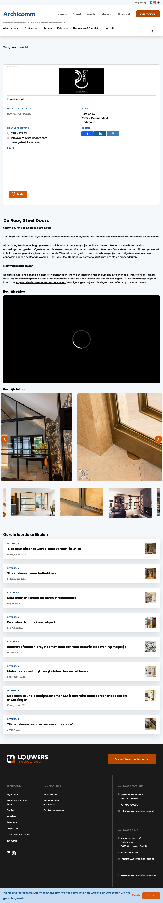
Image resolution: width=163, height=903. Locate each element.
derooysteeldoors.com (25, 142)
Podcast (77, 14)
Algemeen (9, 28)
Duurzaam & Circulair (86, 28)
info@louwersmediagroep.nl (137, 811)
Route (19, 194)
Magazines (62, 14)
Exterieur (62, 28)
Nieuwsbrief (124, 14)
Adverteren (106, 14)
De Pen (11, 810)
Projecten (31, 28)
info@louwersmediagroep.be (137, 858)
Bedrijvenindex (148, 14)
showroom (104, 274)
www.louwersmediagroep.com (138, 875)
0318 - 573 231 (19, 133)
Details (136, 895)
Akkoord (151, 895)
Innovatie (109, 28)
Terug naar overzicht (15, 47)
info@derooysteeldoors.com (29, 137)
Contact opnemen (54, 810)
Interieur (47, 28)
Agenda (91, 14)
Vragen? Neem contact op (130, 759)
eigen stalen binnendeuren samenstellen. (41, 282)
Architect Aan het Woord (17, 802)
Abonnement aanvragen (51, 802)
